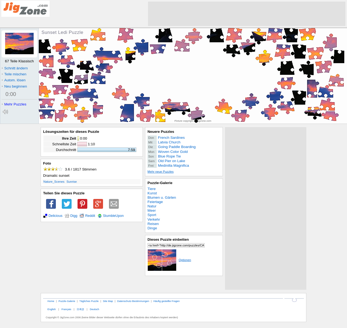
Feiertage (155, 202)
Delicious (55, 216)
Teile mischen (14, 74)
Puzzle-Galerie (159, 183)
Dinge (152, 228)
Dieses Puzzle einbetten (168, 239)
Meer (151, 210)
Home (50, 301)
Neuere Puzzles (160, 132)
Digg (73, 216)
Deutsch (94, 309)
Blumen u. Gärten (161, 197)
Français (66, 309)
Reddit (90, 216)
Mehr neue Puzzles (160, 171)
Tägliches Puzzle (89, 301)
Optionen (169, 260)
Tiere (151, 189)
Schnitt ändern (15, 68)
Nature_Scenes (54, 181)
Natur (151, 206)
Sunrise (71, 181)
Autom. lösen (13, 80)
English (51, 309)
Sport (151, 215)
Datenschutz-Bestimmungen (133, 301)
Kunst (152, 193)
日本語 (80, 309)
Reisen (153, 224)
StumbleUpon (113, 216)
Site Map (108, 301)
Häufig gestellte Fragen (166, 301)
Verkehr (153, 219)
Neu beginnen (14, 86)
